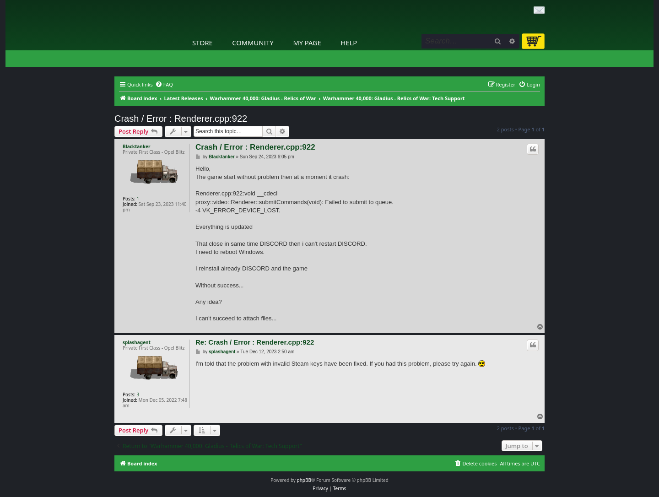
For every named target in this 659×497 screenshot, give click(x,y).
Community (252, 42)
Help (349, 42)
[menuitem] (164, 84)
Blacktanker (136, 146)
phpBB (304, 480)
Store (202, 42)
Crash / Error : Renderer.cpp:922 (180, 118)
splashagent (137, 342)
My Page (307, 42)
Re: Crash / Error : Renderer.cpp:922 (254, 342)
